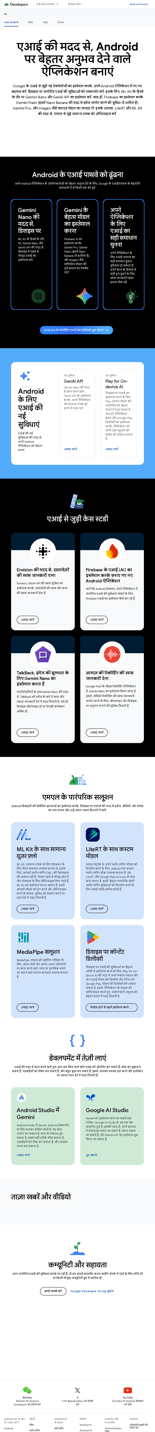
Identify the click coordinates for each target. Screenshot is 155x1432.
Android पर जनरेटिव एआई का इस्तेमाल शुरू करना (76, 330)
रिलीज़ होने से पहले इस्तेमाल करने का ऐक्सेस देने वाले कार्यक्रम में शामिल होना (114, 1007)
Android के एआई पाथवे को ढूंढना (77, 175)
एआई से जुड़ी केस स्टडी (77, 519)
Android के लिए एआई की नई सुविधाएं (31, 408)
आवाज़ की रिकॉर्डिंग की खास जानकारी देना (109, 675)
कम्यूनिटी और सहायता (77, 1265)
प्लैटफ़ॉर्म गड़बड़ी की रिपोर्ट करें (139, 1426)
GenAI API (73, 381)
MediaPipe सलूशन (38, 951)
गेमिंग (31, 1424)
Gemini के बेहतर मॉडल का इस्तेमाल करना (77, 220)
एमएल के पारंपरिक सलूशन (77, 797)
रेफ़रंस (61, 22)
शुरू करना (91, 1155)
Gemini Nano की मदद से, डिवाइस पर (29, 220)
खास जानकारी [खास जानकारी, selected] (11, 22)
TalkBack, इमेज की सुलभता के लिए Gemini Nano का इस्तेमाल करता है (43, 678)
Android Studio (139, 4)
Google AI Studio (107, 1110)
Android (8, 1428)
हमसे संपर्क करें (53, 1291)
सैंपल (30, 22)
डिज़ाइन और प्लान (76, 4)
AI (5, 14)
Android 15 (86, 1424)
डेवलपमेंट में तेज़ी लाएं (77, 1058)
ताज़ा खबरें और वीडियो (41, 1197)
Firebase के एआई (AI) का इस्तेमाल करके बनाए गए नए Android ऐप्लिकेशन (109, 575)
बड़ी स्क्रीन (59, 1428)
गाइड (45, 22)
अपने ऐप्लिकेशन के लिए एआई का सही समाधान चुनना (123, 227)
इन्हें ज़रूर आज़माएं (45, 4)
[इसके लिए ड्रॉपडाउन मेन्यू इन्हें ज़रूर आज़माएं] (59, 4)
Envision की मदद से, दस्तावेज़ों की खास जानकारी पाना (43, 572)
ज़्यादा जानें (70, 449)
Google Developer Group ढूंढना (92, 1291)
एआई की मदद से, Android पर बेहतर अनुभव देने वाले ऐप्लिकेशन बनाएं (77, 59)
